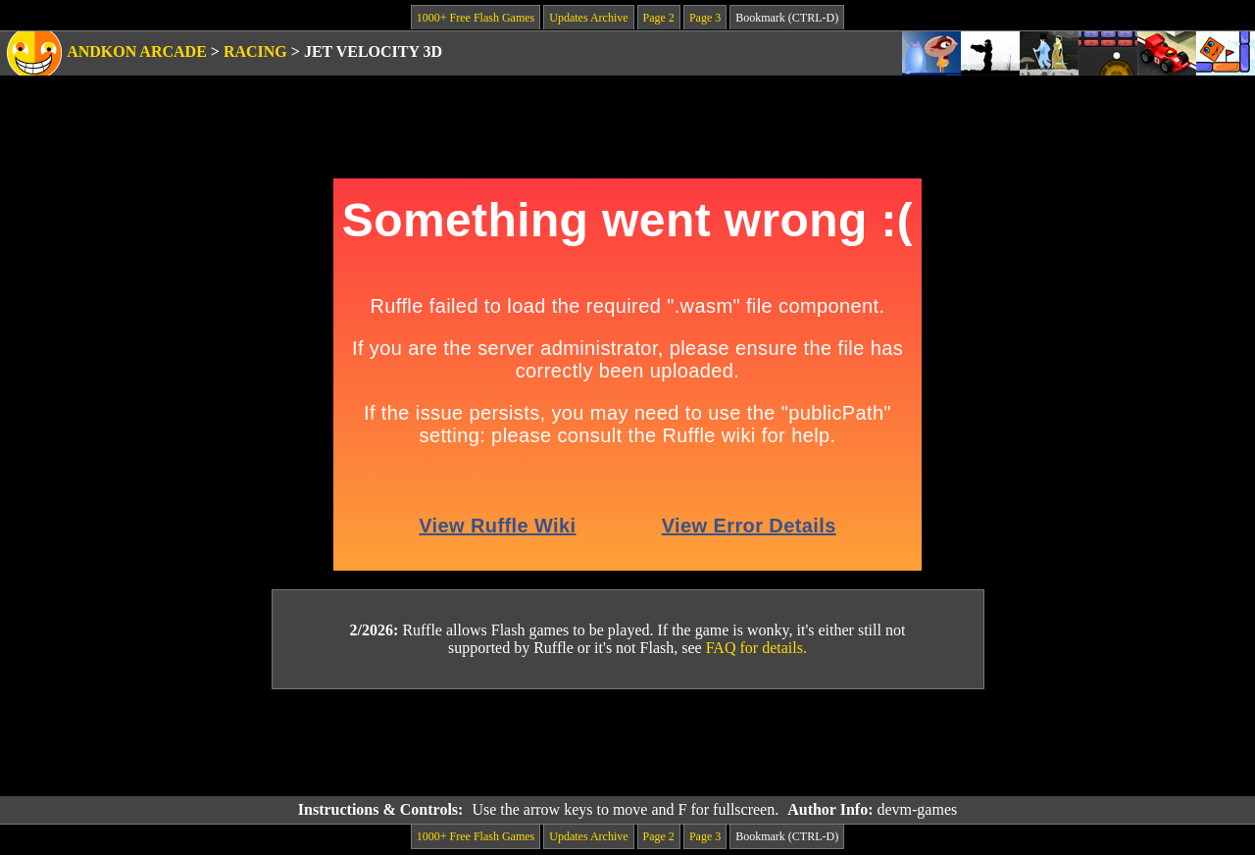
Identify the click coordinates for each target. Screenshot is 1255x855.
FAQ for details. (756, 647)
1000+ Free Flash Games (475, 18)
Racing (255, 51)
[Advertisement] (627, 743)
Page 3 (705, 18)
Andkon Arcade (137, 51)
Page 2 (659, 18)
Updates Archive (588, 18)
